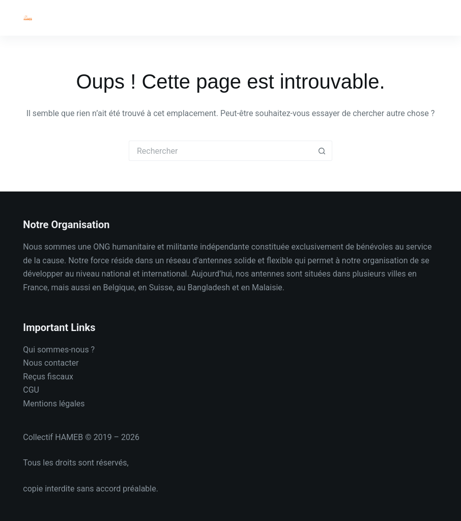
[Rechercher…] (220, 151)
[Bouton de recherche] (322, 151)
